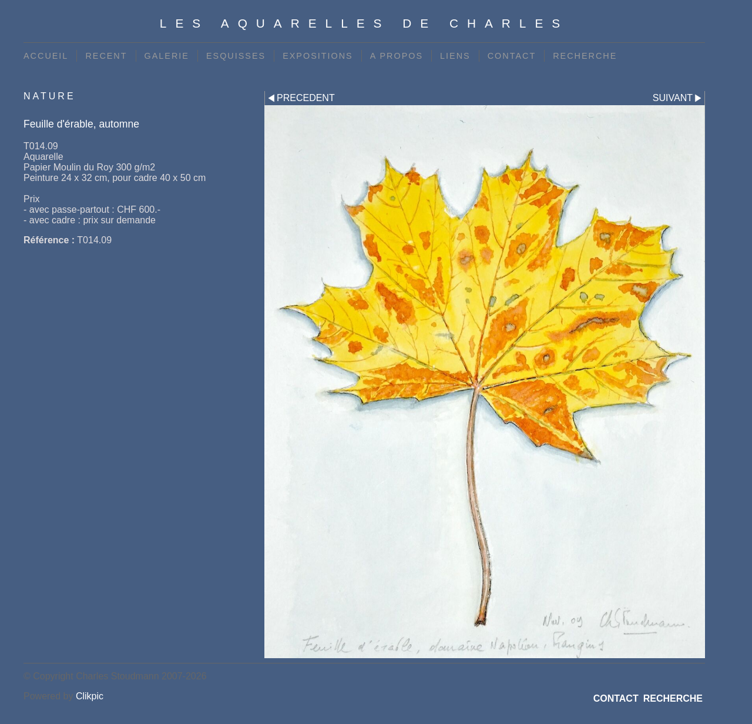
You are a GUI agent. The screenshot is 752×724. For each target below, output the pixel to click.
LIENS (455, 56)
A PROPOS (396, 56)
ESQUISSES (236, 56)
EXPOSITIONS (318, 56)
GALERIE (167, 56)
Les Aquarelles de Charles (364, 23)
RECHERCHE (585, 56)
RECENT (106, 56)
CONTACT (512, 56)
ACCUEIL (46, 56)
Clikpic (89, 696)
